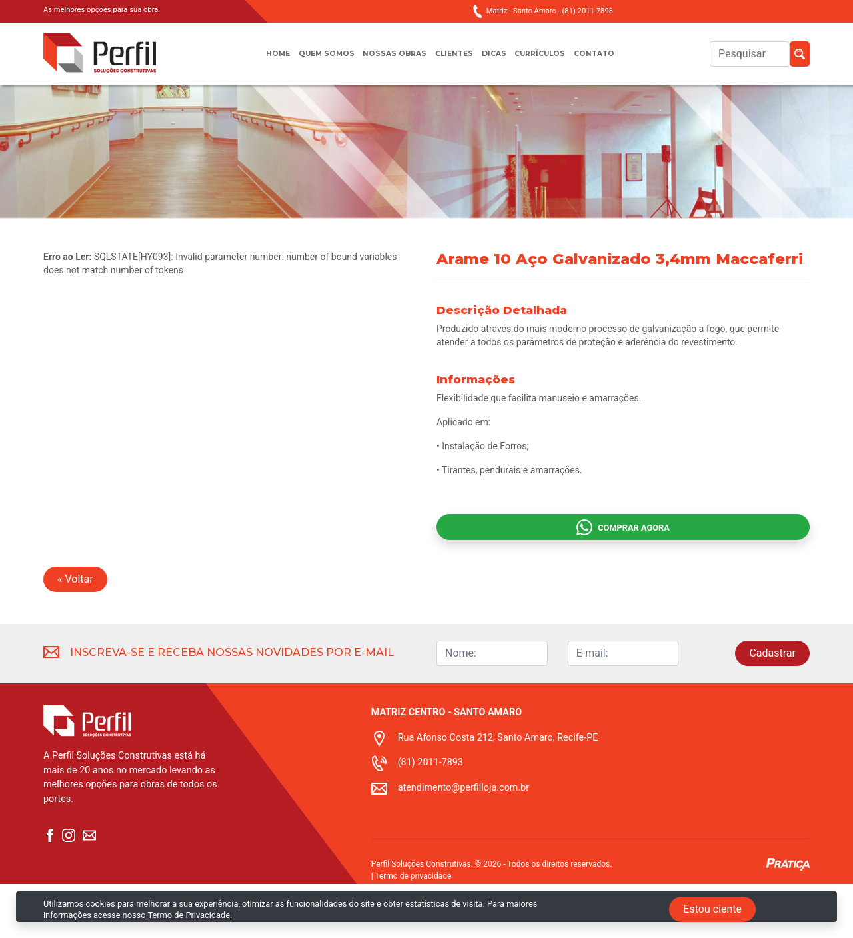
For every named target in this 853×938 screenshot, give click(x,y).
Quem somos (314, 60)
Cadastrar (772, 707)
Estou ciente (712, 909)
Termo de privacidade (413, 930)
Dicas (498, 60)
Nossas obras (389, 60)
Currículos (551, 60)
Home (259, 60)
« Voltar (75, 633)
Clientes (454, 60)
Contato (611, 60)
